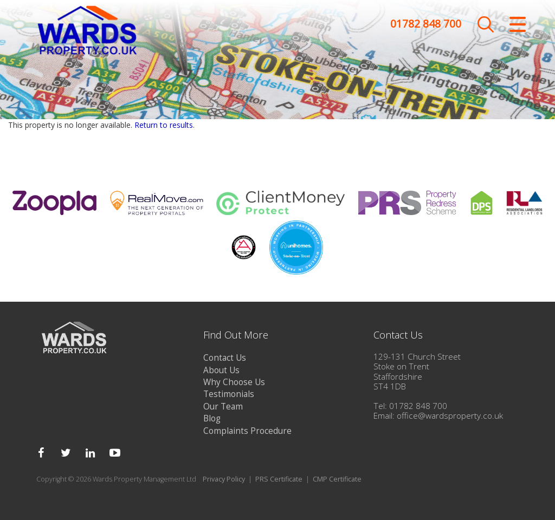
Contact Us (224, 357)
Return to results (163, 125)
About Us (221, 370)
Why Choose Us (234, 382)
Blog (212, 418)
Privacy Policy (224, 479)
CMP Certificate (337, 479)
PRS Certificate (278, 479)
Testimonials (228, 394)
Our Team (223, 406)
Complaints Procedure (247, 431)
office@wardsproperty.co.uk (450, 415)
